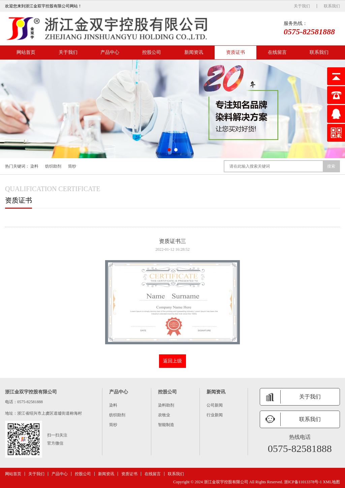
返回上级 (172, 360)
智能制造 (166, 424)
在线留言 (277, 52)
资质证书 (235, 52)
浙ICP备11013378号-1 (303, 482)
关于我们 (302, 6)
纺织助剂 (53, 166)
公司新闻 (215, 405)
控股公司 (151, 52)
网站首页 (26, 52)
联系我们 (332, 6)
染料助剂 (166, 405)
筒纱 (72, 166)
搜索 (331, 166)
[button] (169, 149)
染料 (34, 166)
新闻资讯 (193, 52)
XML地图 (331, 482)
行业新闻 (215, 415)
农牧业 (164, 415)
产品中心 (109, 52)
